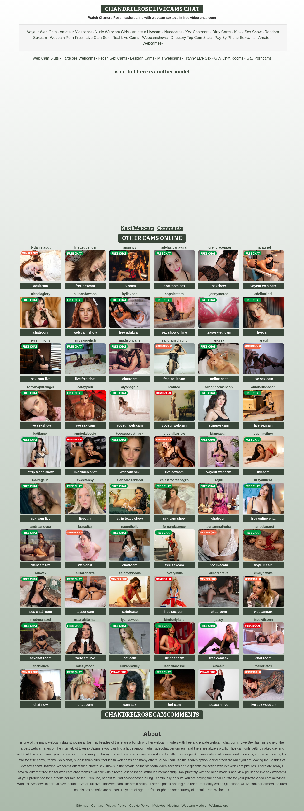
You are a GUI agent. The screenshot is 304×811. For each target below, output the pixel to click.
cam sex (129, 705)
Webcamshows (155, 38)
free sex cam (174, 611)
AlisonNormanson (219, 387)
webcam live (85, 658)
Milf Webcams (169, 58)
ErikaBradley (130, 666)
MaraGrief (263, 247)
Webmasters (218, 805)
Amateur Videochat (76, 32)
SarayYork (85, 387)
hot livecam (219, 565)
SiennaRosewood (130, 480)
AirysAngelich (85, 340)
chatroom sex (174, 286)
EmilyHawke (263, 573)
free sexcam (85, 286)
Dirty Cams (221, 32)
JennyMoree (218, 294)
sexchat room (41, 658)
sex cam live (41, 379)
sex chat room (40, 611)
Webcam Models (194, 805)
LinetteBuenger (85, 247)
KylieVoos (129, 294)
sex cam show (174, 518)
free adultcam (130, 332)
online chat (219, 379)
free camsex (218, 658)
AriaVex (40, 573)
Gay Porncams (259, 58)
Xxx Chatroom (197, 32)
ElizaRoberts (85, 573)
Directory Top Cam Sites (191, 38)
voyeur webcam (174, 425)
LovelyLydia (174, 573)
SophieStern (174, 294)
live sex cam (263, 379)
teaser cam (85, 611)
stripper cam (219, 425)
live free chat (85, 379)
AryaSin (219, 666)
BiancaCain (218, 433)
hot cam (129, 658)
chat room (219, 611)
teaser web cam (218, 332)
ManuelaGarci (263, 526)
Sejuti (218, 480)
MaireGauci (40, 480)
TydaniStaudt (41, 247)
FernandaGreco (174, 526)
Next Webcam (137, 228)
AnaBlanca (41, 666)
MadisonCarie (129, 340)
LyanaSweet (130, 620)
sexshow (219, 286)
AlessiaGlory (40, 294)
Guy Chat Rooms (228, 58)
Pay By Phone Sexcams (235, 38)
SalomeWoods (130, 573)
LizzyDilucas (263, 480)
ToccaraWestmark (129, 433)
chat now (40, 705)
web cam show (85, 332)
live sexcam (263, 425)
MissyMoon (85, 666)
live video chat (85, 472)
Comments (170, 228)
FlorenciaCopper (218, 247)
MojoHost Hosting (165, 805)
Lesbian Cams (142, 58)
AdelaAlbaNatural (174, 247)
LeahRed (174, 387)
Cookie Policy (139, 805)
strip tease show (41, 472)
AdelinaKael (263, 294)
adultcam (40, 286)
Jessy (219, 620)
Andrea (218, 340)
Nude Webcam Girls (112, 32)
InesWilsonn (263, 620)
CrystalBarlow (174, 433)
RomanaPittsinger (40, 387)
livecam (130, 286)
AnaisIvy (129, 247)
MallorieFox (263, 666)
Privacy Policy (116, 805)
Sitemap (82, 805)
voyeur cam (263, 565)
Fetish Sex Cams (112, 58)
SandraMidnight (174, 340)
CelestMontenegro (174, 480)
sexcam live (218, 705)
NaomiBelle (129, 526)
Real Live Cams (125, 38)
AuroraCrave (218, 573)
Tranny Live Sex (197, 58)
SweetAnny (85, 480)
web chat (85, 565)
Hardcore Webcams (78, 58)
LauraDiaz (85, 526)
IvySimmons (40, 340)
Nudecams (173, 32)
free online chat (263, 518)
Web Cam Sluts (46, 58)
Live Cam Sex (97, 38)
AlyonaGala (129, 387)
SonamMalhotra (218, 526)
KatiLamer (40, 433)
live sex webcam (263, 705)
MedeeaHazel (40, 620)
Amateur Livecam (147, 32)
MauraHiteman (85, 620)
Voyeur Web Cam (42, 32)
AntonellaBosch (263, 387)
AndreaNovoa (40, 526)
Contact (97, 805)
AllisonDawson (85, 294)
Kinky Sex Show (248, 32)
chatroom (40, 332)
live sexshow (40, 425)
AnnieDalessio (85, 433)
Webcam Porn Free (66, 38)
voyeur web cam (263, 286)
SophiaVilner (263, 433)
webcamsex (40, 565)
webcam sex (130, 472)
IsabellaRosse (174, 666)
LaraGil (263, 340)
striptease (130, 611)
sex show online (174, 332)
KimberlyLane (174, 620)
